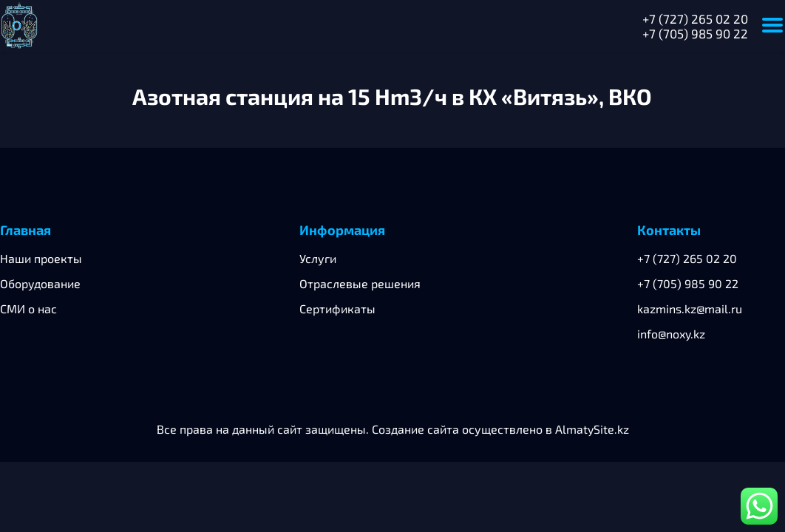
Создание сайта (415, 429)
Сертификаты (337, 308)
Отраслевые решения (360, 283)
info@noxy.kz (671, 334)
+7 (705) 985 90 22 (695, 33)
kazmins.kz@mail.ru (689, 308)
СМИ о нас (28, 308)
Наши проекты (41, 258)
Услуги (317, 258)
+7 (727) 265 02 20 (695, 18)
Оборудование (40, 283)
